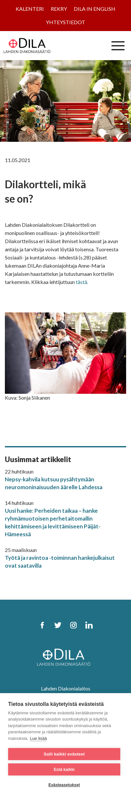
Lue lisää (38, 738)
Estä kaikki (64, 769)
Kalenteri (30, 9)
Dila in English (94, 9)
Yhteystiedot (65, 22)
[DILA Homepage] (65, 658)
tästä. (82, 282)
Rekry (59, 9)
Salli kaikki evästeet (64, 754)
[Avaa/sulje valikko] (118, 45)
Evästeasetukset (64, 785)
